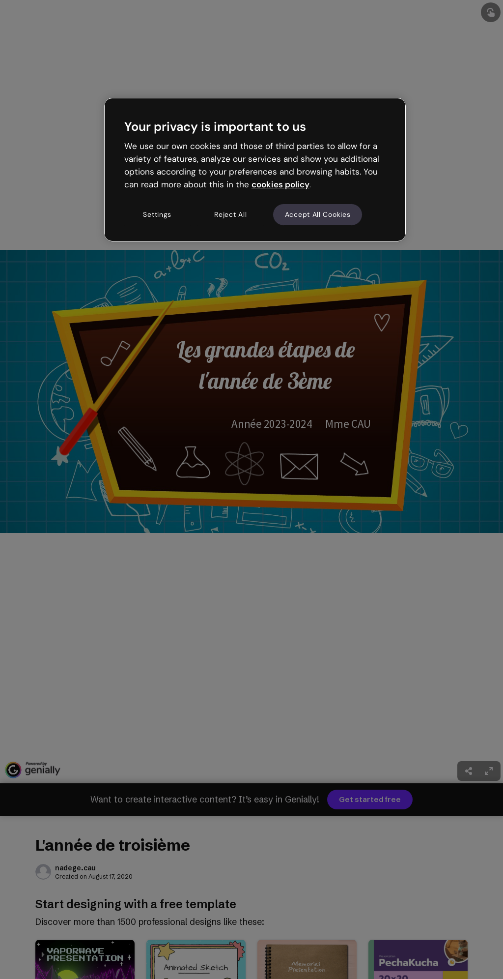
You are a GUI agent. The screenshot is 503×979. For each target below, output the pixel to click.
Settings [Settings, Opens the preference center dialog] (157, 214)
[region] (255, 169)
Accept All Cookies (318, 214)
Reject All (230, 214)
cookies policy (280, 184)
